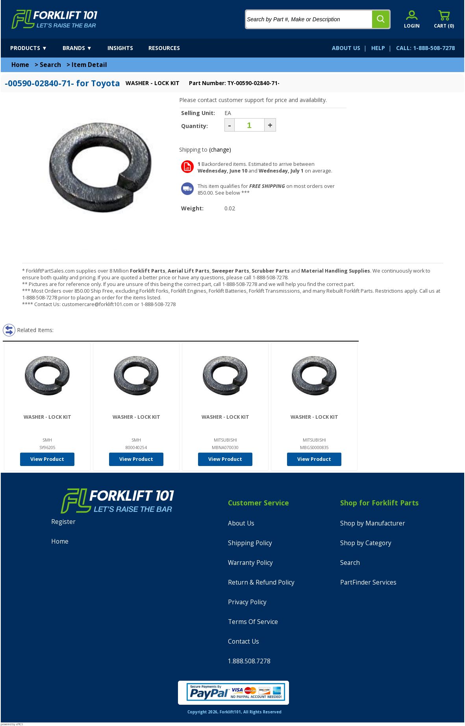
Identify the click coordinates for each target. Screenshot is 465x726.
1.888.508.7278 (249, 661)
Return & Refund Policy (261, 582)
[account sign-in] (412, 19)
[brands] (84, 48)
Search (50, 65)
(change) (220, 149)
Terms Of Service (253, 622)
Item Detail (89, 65)
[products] (35, 48)
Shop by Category (365, 543)
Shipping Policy (250, 543)
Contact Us (243, 641)
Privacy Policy (247, 602)
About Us (241, 523)
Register (63, 522)
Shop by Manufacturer (372, 523)
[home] (54, 19)
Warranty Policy (250, 563)
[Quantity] (249, 125)
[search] (380, 19)
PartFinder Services (368, 582)
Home (20, 65)
